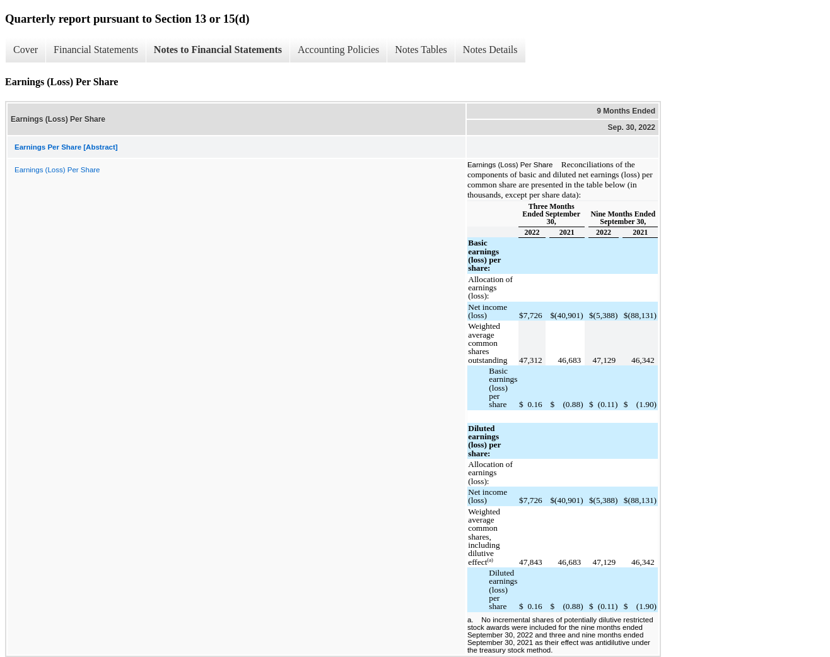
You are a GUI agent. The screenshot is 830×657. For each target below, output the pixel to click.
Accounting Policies (338, 49)
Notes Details (490, 49)
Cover (25, 49)
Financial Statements (96, 49)
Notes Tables (421, 49)
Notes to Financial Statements (218, 49)
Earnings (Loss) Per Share (57, 170)
